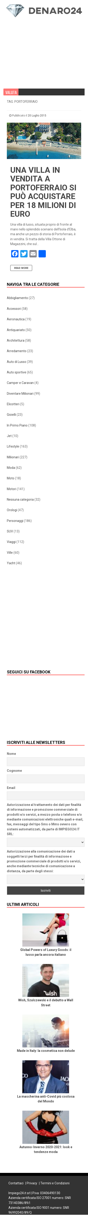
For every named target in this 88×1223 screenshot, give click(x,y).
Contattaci (15, 1183)
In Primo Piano (17, 425)
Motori (11, 489)
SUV (10, 531)
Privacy (32, 1183)
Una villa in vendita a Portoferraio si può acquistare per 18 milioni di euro (43, 192)
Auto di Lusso (16, 362)
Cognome (14, 770)
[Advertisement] (31, 48)
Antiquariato (16, 330)
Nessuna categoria (20, 499)
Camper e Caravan (20, 383)
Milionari (13, 457)
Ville (10, 552)
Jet (9, 436)
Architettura (15, 340)
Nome (11, 754)
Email (11, 788)
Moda (11, 468)
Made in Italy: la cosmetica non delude (46, 1051)
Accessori (14, 308)
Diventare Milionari (20, 393)
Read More (21, 268)
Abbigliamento (17, 298)
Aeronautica (16, 319)
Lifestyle (13, 446)
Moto (10, 478)
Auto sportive (16, 372)
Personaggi (15, 521)
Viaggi (11, 542)
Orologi (12, 510)
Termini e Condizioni (55, 1183)
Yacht (11, 563)
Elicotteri (13, 404)
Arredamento (16, 351)
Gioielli (11, 414)
